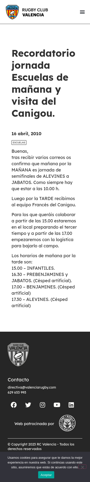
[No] (82, 466)
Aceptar (46, 475)
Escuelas (19, 142)
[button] (82, 12)
